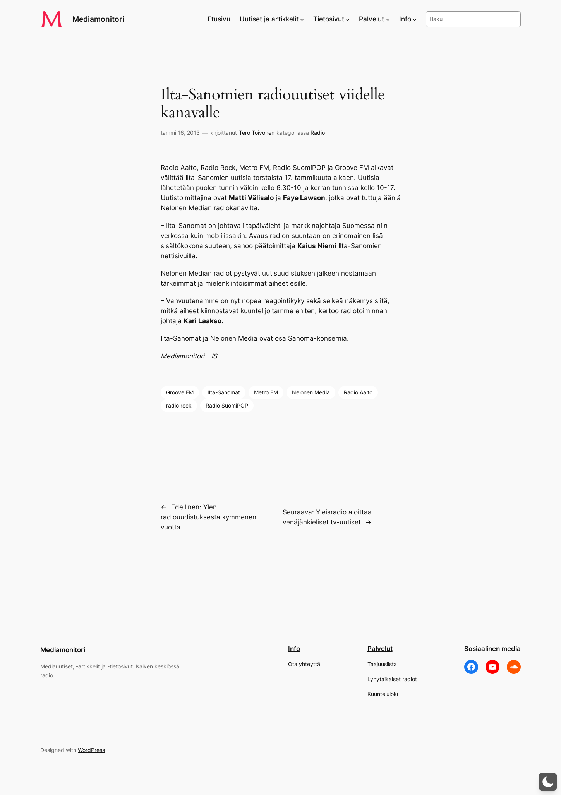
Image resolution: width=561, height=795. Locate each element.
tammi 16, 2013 (180, 132)
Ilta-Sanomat (224, 392)
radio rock (179, 405)
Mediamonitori (98, 19)
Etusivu (219, 19)
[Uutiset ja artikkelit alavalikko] (302, 19)
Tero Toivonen (256, 132)
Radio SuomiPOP (227, 405)
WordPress (91, 750)
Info (294, 649)
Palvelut (380, 649)
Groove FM (180, 392)
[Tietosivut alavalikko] (348, 19)
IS (214, 356)
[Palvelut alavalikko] (388, 19)
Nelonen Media (311, 392)
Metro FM (266, 392)
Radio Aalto (358, 392)
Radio (318, 132)
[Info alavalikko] (415, 19)
